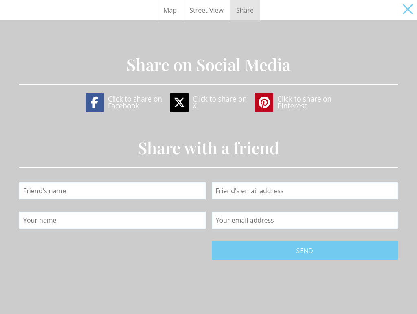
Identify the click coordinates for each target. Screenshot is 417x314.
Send (304, 250)
